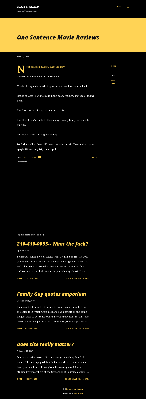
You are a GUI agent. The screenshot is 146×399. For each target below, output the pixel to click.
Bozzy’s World (27, 7)
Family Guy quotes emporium (51, 294)
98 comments (31, 328)
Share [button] (113, 66)
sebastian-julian (78, 393)
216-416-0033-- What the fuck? (52, 243)
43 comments (31, 379)
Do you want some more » (77, 278)
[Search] (118, 6)
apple (113, 80)
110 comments (31, 278)
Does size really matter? (45, 344)
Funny (113, 83)
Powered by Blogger (73, 389)
